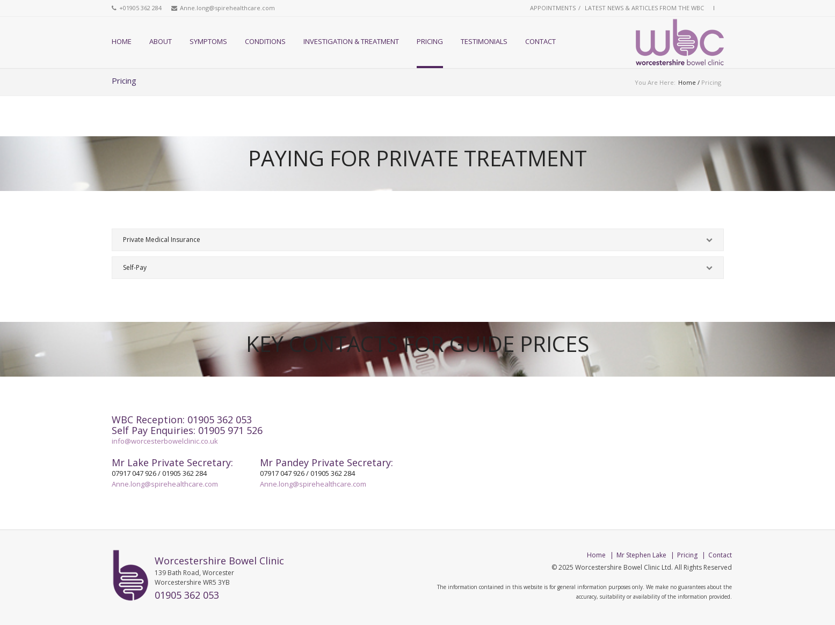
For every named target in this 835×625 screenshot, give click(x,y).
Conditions (265, 41)
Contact (540, 41)
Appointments (553, 8)
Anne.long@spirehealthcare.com (227, 8)
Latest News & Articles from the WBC (644, 8)
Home (122, 41)
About (160, 41)
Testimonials (484, 41)
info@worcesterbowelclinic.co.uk (165, 441)
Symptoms (208, 41)
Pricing (430, 41)
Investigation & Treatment (351, 41)
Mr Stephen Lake (641, 555)
